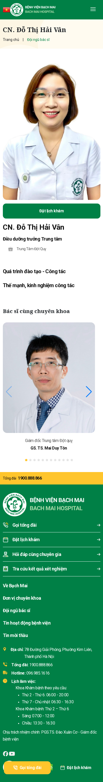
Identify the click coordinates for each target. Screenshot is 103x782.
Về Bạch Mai (15, 585)
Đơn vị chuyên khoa (22, 598)
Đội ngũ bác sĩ (16, 610)
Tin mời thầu (15, 635)
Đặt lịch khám (75, 767)
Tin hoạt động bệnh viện (27, 623)
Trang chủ (11, 40)
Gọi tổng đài (27, 767)
